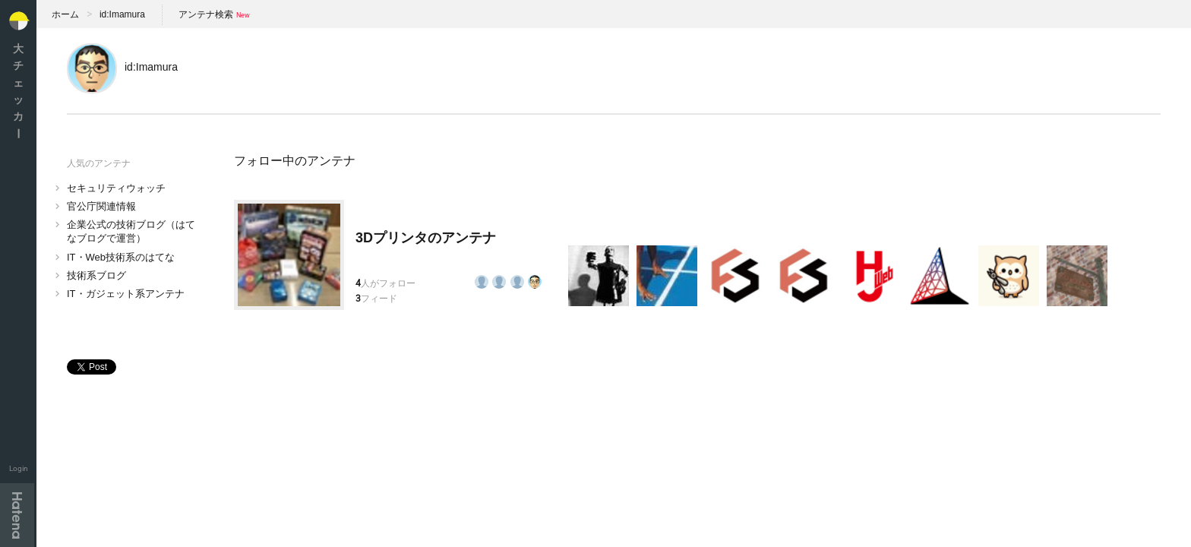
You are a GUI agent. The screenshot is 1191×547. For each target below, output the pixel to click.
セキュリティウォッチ (116, 188)
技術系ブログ (96, 275)
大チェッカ (18, 91)
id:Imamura (122, 14)
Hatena (17, 515)
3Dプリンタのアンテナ (425, 237)
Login (18, 468)
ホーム (65, 14)
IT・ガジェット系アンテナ (126, 293)
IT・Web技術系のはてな (121, 257)
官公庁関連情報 (101, 206)
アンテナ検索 (205, 14)
